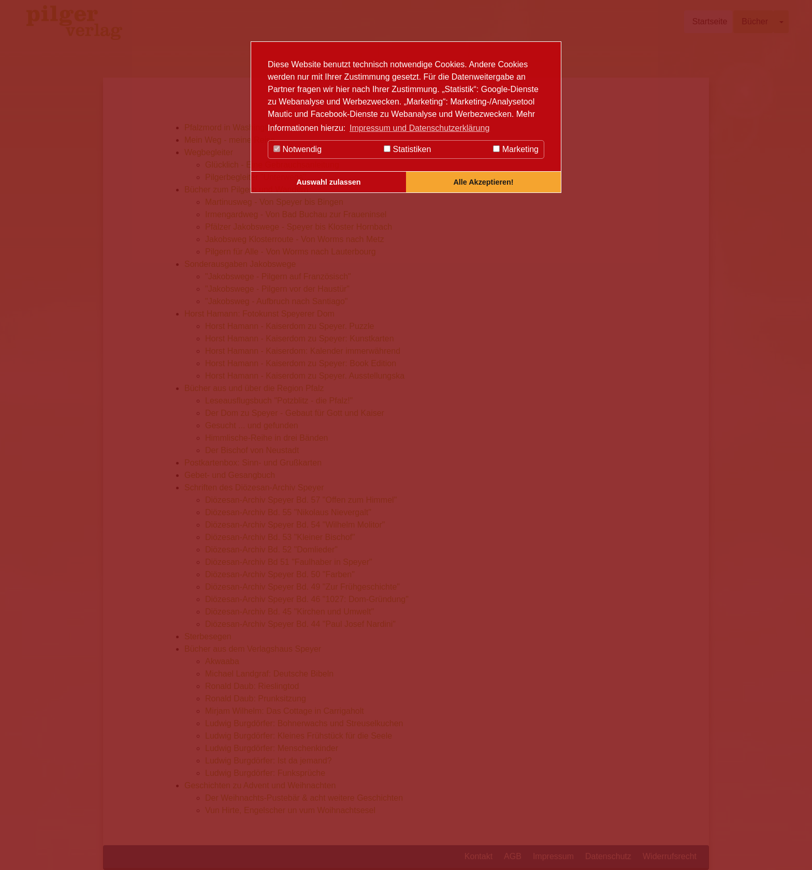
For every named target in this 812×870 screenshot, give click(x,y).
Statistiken (407, 149)
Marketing (516, 149)
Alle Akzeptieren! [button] (483, 182)
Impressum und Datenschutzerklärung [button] (419, 128)
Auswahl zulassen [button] (329, 182)
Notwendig (297, 149)
